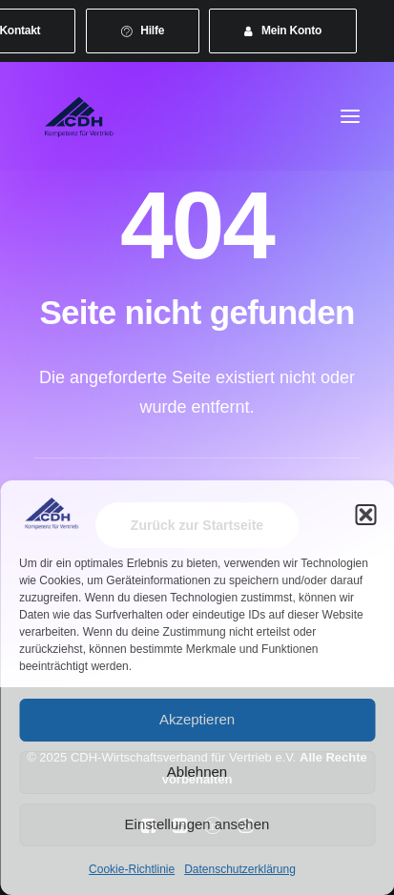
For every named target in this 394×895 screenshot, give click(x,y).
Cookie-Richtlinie (132, 869)
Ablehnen (197, 771)
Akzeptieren (197, 719)
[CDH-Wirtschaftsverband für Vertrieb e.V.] (79, 116)
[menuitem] (143, 31)
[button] (365, 514)
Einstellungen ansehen (197, 824)
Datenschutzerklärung (240, 869)
